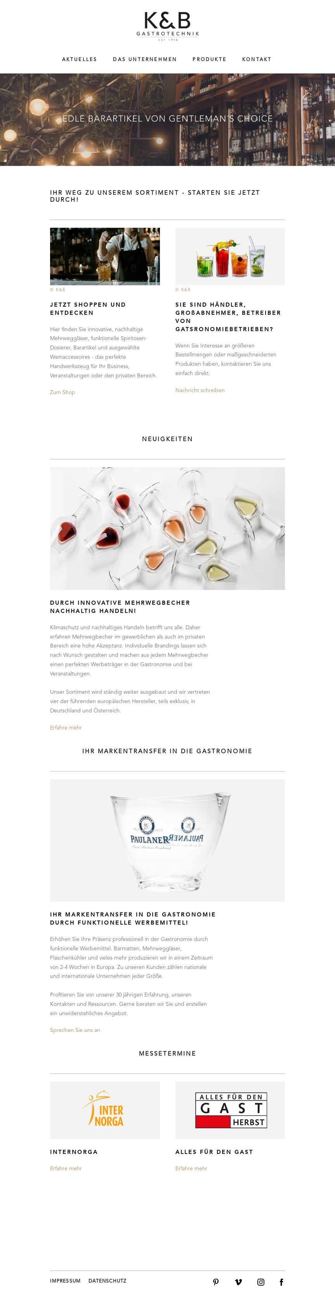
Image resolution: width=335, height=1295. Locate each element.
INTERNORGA (74, 1152)
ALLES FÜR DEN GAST (214, 1152)
